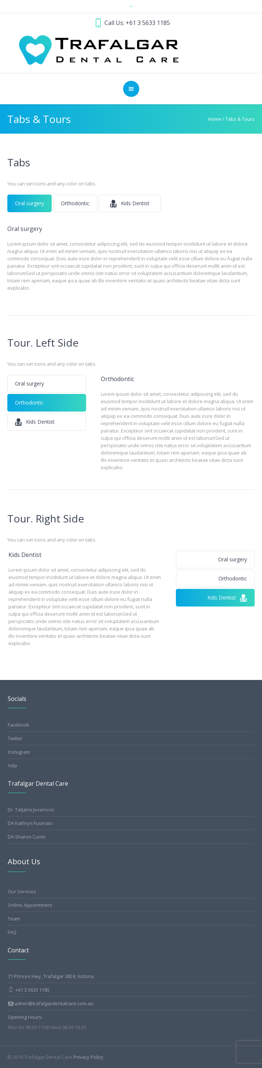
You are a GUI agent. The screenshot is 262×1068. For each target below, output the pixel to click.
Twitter (15, 738)
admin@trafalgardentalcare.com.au (53, 1003)
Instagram (19, 752)
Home (214, 119)
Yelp (12, 765)
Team (14, 918)
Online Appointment (30, 905)
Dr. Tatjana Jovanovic (31, 809)
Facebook (18, 724)
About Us (24, 861)
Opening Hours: (25, 1017)
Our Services (22, 891)
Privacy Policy (88, 1057)
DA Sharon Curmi (26, 836)
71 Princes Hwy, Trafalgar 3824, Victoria (51, 976)
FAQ (12, 932)
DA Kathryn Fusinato (30, 823)
